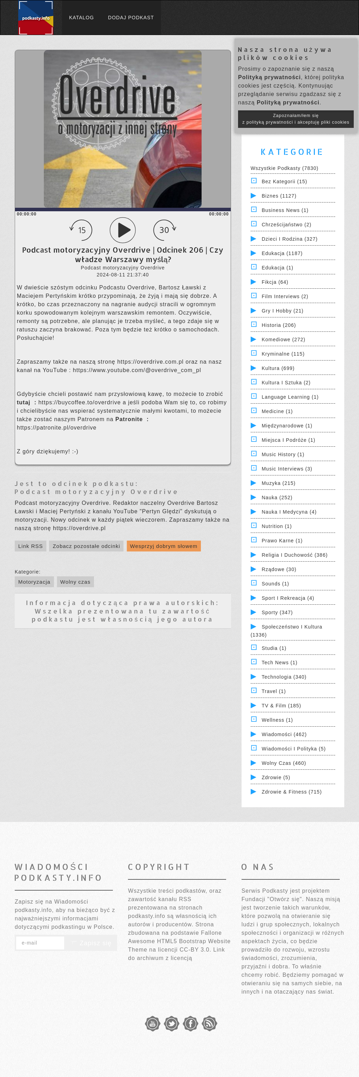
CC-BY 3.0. (195, 950)
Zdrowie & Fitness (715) (292, 792)
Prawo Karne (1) (282, 540)
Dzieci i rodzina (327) (290, 239)
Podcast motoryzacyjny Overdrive (96, 491)
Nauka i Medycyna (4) (289, 512)
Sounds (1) (275, 583)
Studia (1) (274, 648)
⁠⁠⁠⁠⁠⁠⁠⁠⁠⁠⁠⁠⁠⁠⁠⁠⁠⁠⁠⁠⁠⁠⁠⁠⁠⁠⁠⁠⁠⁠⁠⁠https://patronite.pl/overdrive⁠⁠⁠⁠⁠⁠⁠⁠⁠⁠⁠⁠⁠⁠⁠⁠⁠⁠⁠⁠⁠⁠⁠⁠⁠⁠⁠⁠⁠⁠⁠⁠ (56, 428)
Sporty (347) (277, 612)
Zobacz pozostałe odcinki (86, 546)
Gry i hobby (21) (282, 311)
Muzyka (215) (279, 483)
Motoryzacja (34, 582)
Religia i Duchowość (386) (294, 555)
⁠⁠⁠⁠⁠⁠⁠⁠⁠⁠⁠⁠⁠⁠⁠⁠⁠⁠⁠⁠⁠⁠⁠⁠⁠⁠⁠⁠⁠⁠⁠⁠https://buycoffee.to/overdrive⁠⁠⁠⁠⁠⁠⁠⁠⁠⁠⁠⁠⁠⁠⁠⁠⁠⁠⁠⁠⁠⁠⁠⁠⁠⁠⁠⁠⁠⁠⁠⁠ (80, 402)
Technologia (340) (284, 677)
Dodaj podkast (131, 17)
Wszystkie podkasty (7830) (285, 168)
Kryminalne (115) (283, 354)
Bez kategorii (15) (284, 181)
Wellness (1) (277, 720)
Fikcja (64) (275, 282)
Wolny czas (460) (284, 763)
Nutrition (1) (277, 526)
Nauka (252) (277, 497)
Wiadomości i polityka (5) (294, 749)
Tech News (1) (279, 662)
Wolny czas (75, 582)
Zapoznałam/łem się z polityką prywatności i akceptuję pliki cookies (296, 119)
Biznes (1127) (279, 196)
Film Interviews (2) (285, 296)
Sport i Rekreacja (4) (288, 598)
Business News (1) (285, 210)
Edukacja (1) (277, 267)
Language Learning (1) (290, 397)
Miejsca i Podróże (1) (288, 440)
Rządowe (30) (279, 569)
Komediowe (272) (283, 339)
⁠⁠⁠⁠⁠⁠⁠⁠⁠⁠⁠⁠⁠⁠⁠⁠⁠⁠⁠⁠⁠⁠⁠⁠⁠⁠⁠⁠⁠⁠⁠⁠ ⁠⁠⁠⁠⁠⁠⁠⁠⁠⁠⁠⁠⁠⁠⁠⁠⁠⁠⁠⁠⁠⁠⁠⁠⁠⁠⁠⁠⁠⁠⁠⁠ (25, 402)
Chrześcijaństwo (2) (286, 224)
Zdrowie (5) (276, 777)
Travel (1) (274, 691)
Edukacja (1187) (282, 253)
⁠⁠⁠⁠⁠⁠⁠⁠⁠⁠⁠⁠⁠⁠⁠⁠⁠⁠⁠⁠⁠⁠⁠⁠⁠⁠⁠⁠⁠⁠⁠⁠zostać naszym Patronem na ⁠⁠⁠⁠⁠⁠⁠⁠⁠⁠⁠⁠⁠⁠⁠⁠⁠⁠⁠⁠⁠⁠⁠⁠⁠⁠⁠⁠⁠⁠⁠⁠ (90, 419)
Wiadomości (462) (284, 734)
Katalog (81, 17)
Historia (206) (279, 325)
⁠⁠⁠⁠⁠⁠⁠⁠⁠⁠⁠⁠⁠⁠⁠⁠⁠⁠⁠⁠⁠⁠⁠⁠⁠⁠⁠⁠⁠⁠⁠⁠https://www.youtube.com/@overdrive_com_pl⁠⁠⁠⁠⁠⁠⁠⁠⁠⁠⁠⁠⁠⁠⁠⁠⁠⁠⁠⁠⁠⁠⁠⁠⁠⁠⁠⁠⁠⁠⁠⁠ (137, 370)
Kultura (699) (278, 368)
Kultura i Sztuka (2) (286, 382)
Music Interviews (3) (287, 469)
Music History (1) (283, 454)
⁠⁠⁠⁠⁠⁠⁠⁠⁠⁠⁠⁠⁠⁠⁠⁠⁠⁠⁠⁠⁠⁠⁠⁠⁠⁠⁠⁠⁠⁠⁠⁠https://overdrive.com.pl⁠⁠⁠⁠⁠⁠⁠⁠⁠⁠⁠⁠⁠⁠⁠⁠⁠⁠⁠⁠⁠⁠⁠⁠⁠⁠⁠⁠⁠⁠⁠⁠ (151, 362)
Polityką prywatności (269, 77)
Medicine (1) (277, 411)
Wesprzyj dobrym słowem (164, 546)
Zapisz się (90, 943)
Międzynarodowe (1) (287, 425)
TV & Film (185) (281, 705)
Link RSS (30, 546)
